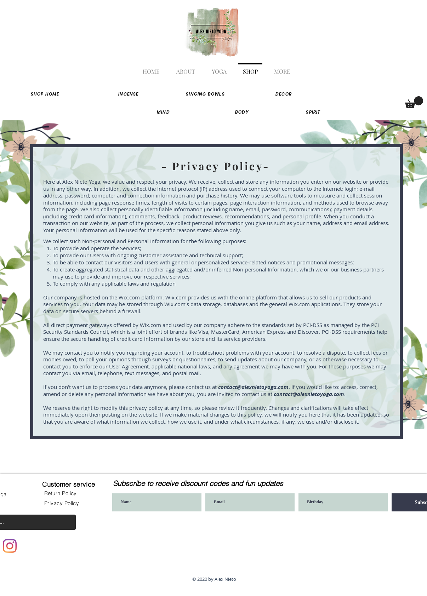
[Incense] (128, 94)
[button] (414, 102)
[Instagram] (10, 546)
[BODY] (242, 112)
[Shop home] (45, 94)
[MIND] (163, 112)
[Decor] (283, 94)
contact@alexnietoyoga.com (253, 387)
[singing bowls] (205, 94)
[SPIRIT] (313, 112)
